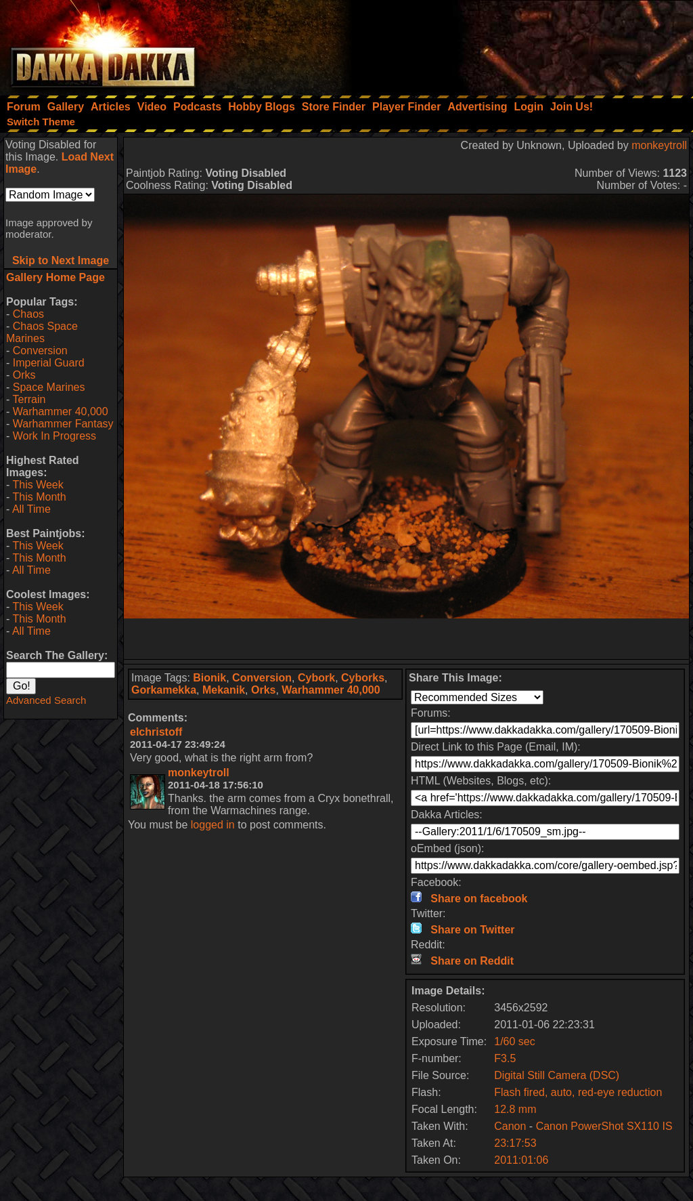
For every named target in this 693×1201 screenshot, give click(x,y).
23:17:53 (515, 1143)
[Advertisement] (511, 44)
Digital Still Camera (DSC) (556, 1075)
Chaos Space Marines (42, 332)
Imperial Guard (49, 362)
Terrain (28, 399)
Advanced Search (46, 700)
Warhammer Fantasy (63, 423)
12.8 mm (515, 1109)
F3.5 (505, 1058)
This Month (39, 497)
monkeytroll (659, 145)
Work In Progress (54, 436)
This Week (37, 484)
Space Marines (49, 387)
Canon (510, 1126)
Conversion (40, 350)
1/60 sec (514, 1041)
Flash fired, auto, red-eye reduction (578, 1092)
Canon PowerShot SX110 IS (604, 1126)
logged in (213, 824)
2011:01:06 (521, 1160)
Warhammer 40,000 (60, 411)
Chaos (28, 314)
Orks (24, 375)
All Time (31, 509)
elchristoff (156, 732)
